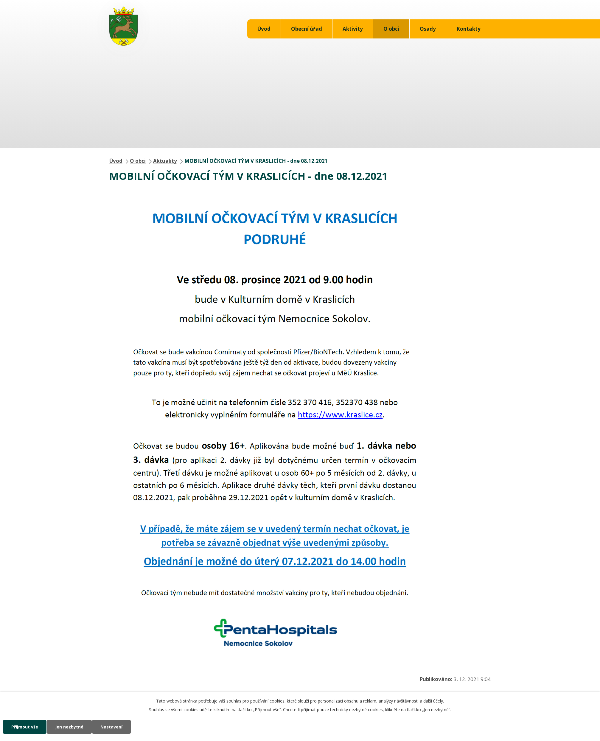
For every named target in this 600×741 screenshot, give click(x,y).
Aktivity (353, 28)
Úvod (264, 28)
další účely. (433, 701)
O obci (391, 28)
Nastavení (111, 727)
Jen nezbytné (69, 727)
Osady (428, 28)
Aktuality (165, 160)
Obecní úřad (306, 28)
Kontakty (468, 28)
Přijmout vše (24, 727)
